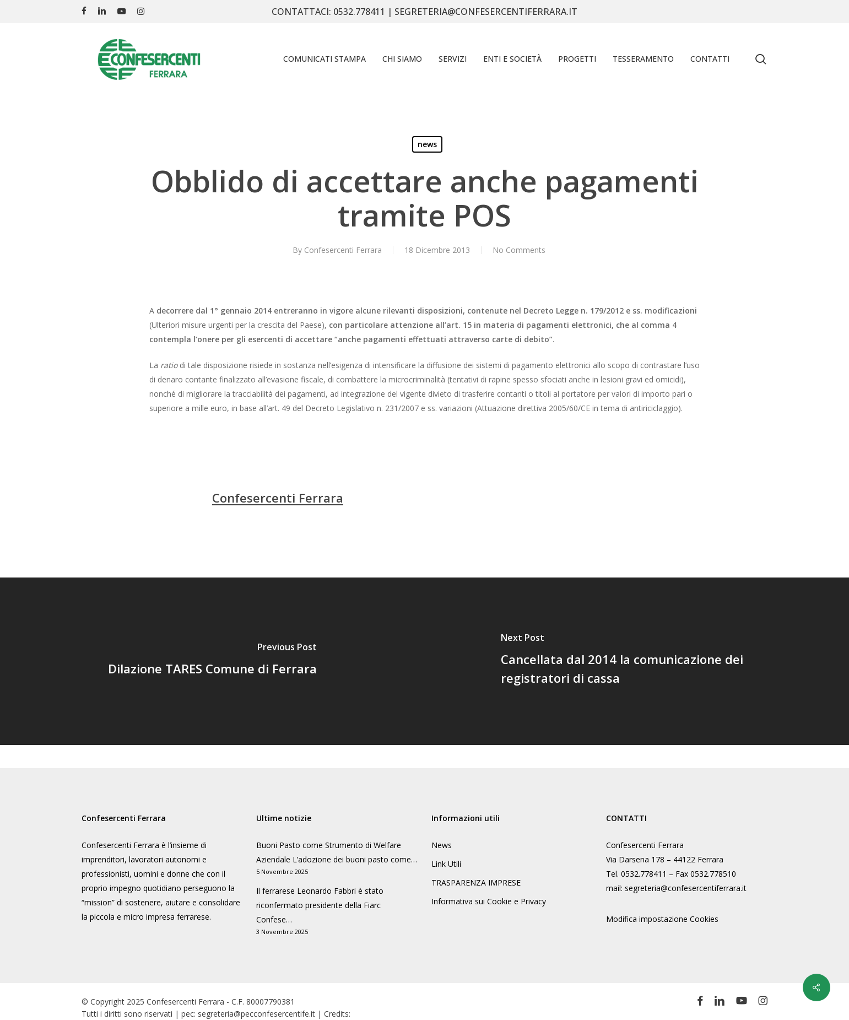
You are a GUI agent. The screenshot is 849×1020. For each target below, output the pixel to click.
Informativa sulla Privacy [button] (725, 997)
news (427, 144)
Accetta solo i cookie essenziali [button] (697, 941)
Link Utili (446, 864)
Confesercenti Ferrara (343, 250)
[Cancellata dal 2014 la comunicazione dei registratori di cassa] (637, 661)
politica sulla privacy (759, 823)
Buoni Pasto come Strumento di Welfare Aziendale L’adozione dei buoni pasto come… (336, 852)
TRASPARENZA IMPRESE (476, 882)
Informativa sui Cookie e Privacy (488, 901)
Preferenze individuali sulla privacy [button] (698, 973)
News (441, 845)
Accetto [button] (697, 908)
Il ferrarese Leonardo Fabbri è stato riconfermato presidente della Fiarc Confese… (319, 905)
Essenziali (579, 870)
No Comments (519, 250)
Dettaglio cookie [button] (660, 997)
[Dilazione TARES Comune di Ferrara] (212, 661)
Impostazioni (577, 844)
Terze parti (807, 870)
